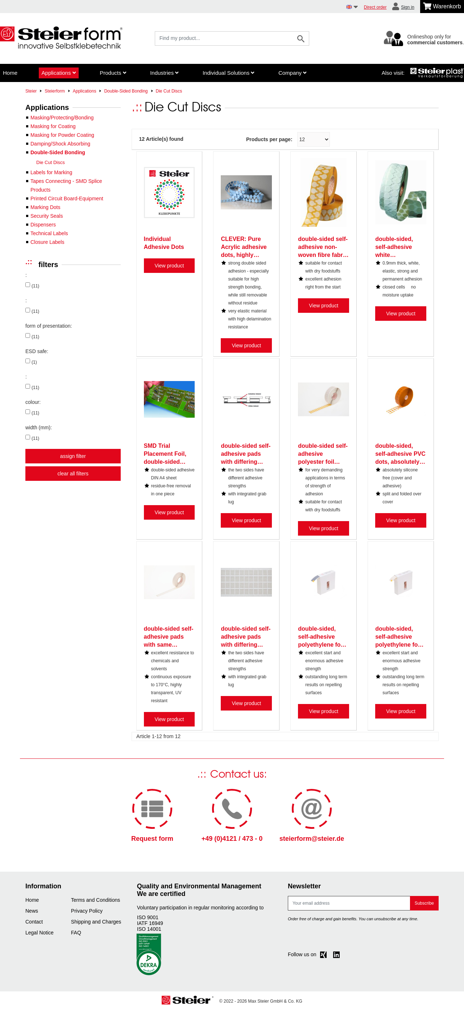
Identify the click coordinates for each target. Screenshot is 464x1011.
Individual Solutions (228, 73)
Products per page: (269, 139)
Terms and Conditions (95, 900)
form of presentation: (48, 326)
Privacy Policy (87, 911)
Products (113, 73)
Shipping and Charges (96, 922)
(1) (34, 362)
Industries (164, 73)
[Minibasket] (442, 6)
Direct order (375, 7)
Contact (34, 922)
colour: (33, 402)
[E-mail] (349, 903)
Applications (59, 73)
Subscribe (424, 903)
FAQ (76, 933)
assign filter (73, 456)
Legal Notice (39, 933)
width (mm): (38, 427)
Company (292, 73)
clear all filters (72, 473)
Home (10, 73)
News (31, 911)
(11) (35, 285)
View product (169, 266)
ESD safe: (36, 351)
